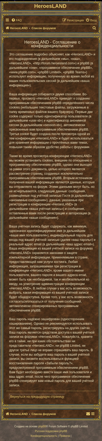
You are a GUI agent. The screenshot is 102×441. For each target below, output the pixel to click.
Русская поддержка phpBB (51, 431)
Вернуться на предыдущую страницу (37, 396)
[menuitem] (16, 20)
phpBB (42, 426)
